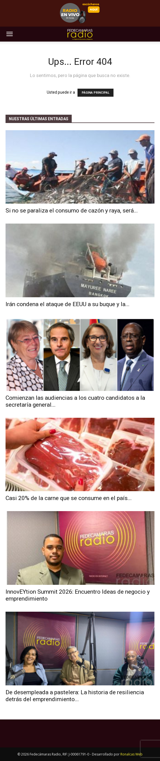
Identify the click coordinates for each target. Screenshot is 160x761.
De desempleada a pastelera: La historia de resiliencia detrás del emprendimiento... (75, 696)
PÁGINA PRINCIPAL (95, 92)
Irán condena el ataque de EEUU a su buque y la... (68, 304)
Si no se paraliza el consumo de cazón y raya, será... (72, 210)
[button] (9, 34)
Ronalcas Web (131, 754)
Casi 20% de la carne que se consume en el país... (69, 498)
